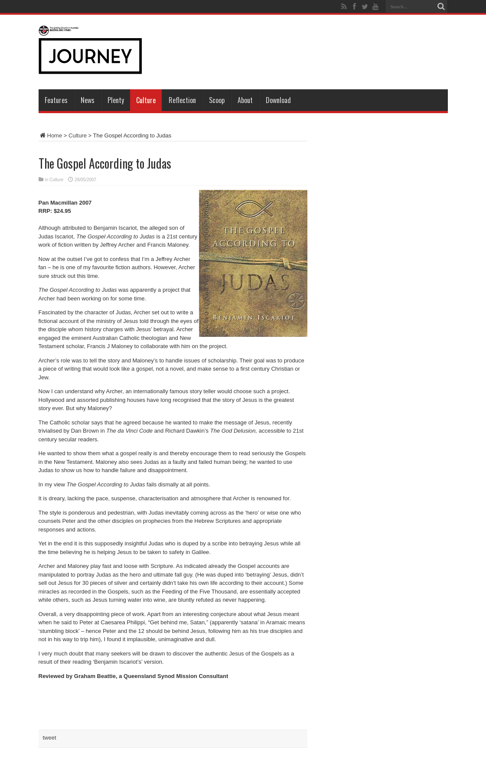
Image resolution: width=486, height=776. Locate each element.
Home (50, 135)
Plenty (116, 100)
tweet (49, 737)
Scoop (217, 100)
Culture (146, 100)
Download (278, 100)
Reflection (182, 100)
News (88, 100)
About (245, 100)
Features (56, 100)
